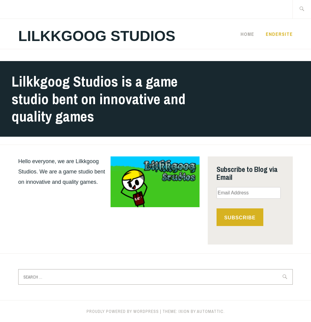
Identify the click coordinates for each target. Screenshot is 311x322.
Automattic (210, 311)
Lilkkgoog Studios (96, 36)
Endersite (279, 34)
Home (247, 34)
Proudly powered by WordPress (123, 311)
